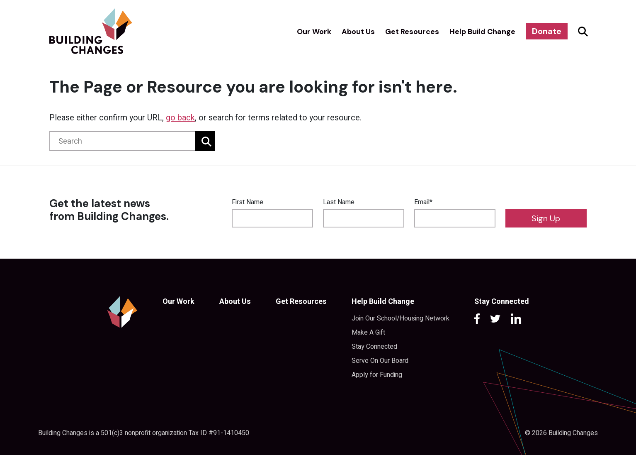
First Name (247, 202)
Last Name (338, 202)
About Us (358, 32)
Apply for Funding (377, 375)
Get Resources (412, 32)
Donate (546, 31)
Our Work (314, 32)
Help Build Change (482, 32)
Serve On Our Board (380, 361)
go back (180, 118)
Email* (423, 202)
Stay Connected (374, 347)
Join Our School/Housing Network (400, 318)
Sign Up (546, 218)
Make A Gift (368, 333)
